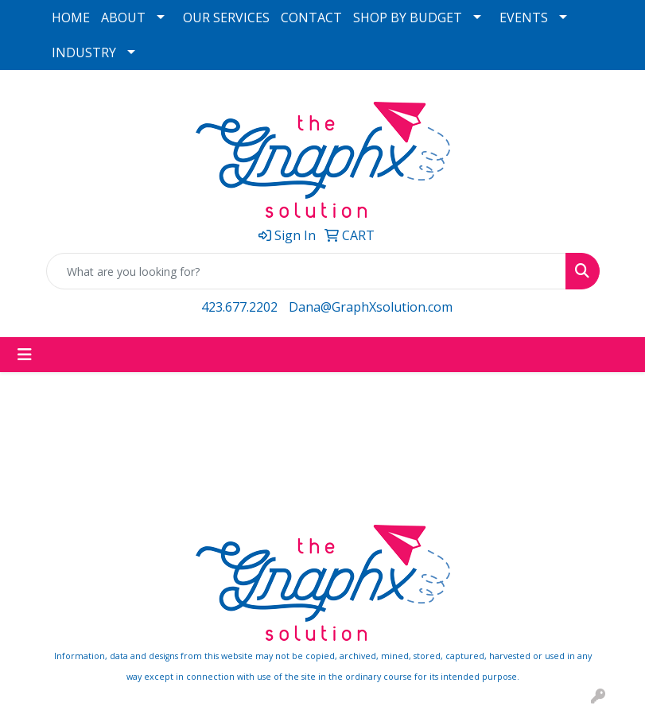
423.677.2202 (239, 307)
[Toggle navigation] (24, 354)
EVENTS (523, 17)
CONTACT (311, 17)
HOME (71, 17)
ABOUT (123, 17)
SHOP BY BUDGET (407, 17)
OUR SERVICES (226, 17)
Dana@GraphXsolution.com (371, 307)
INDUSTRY (84, 52)
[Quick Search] (306, 271)
